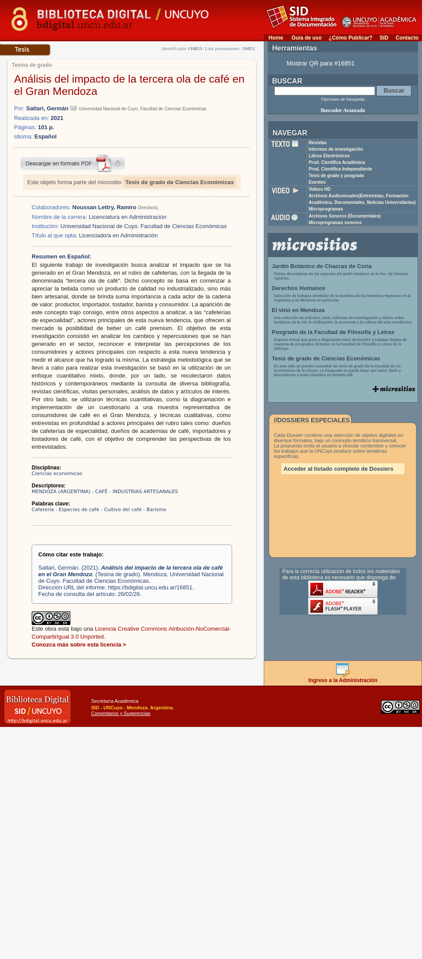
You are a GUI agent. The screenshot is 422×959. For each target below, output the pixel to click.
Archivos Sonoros (345, 216)
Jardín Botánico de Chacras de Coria (322, 266)
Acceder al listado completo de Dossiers (338, 468)
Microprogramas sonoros (335, 222)
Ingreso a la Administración (343, 677)
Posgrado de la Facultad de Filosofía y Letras (333, 332)
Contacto (407, 38)
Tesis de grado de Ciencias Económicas (179, 182)
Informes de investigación (336, 149)
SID (383, 38)
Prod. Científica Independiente (340, 169)
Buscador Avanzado (342, 110)
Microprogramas (326, 209)
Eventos (317, 182)
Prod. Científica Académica (337, 162)
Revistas (318, 142)
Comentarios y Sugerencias (120, 713)
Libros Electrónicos (329, 155)
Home (276, 38)
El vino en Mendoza (298, 310)
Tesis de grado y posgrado (336, 175)
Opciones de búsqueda (343, 99)
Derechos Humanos (298, 288)
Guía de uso (306, 38)
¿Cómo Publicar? (350, 38)
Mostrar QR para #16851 (321, 63)
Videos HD (320, 189)
